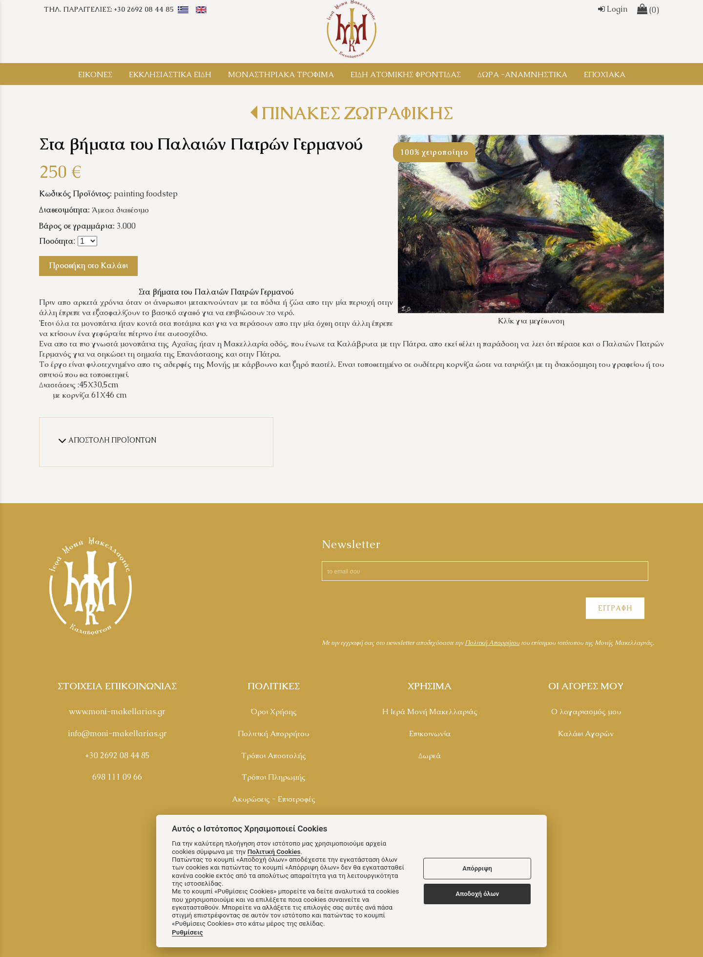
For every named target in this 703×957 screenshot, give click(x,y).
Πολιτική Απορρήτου (273, 733)
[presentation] (396, 610)
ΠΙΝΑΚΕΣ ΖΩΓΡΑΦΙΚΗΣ (357, 113)
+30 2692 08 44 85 (117, 755)
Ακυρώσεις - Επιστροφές (273, 799)
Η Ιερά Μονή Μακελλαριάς (429, 711)
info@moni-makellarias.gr (117, 733)
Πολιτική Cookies (274, 851)
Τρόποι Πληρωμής (274, 777)
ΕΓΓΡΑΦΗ (615, 608)
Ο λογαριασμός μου (586, 711)
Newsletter (351, 544)
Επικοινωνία (430, 733)
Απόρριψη (477, 868)
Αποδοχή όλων (477, 893)
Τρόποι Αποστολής (273, 755)
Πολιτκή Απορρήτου (492, 642)
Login (612, 9)
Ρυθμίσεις (187, 932)
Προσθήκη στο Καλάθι (88, 265)
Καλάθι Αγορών (586, 733)
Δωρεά (429, 755)
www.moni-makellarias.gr (117, 711)
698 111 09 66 (117, 777)
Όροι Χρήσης (273, 711)
